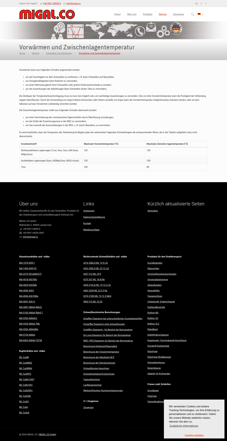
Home (22, 53)
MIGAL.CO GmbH (47, 434)
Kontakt (87, 223)
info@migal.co (73, 3)
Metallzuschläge (91, 229)
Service (35, 53)
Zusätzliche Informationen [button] (183, 426)
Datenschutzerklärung (94, 217)
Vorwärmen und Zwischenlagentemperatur (99, 53)
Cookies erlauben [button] (194, 435)
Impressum (88, 211)
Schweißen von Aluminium (59, 53)
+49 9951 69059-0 (52, 3)
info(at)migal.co (30, 237)
